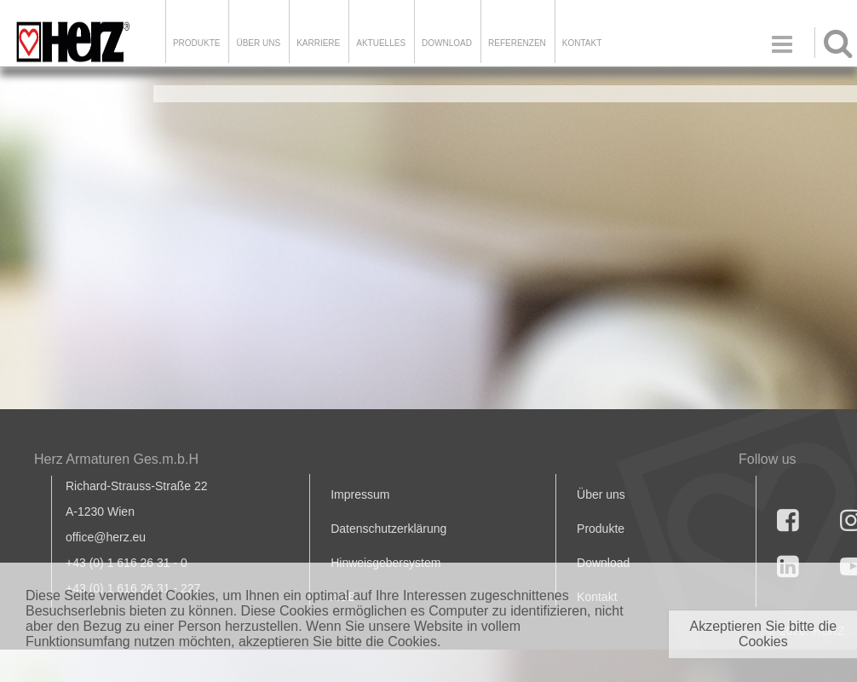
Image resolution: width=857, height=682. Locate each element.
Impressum (360, 494)
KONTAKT (581, 43)
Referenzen (517, 43)
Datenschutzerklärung (388, 528)
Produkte (197, 43)
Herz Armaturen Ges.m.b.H (116, 459)
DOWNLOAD (447, 43)
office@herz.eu (106, 537)
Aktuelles (380, 43)
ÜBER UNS (258, 43)
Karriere (318, 43)
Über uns (601, 494)
